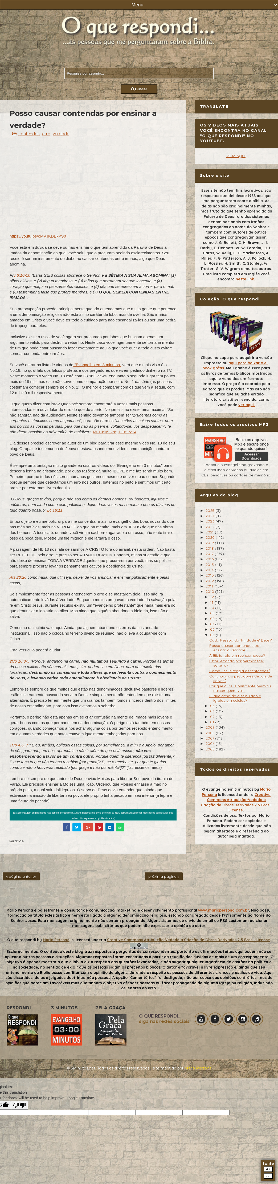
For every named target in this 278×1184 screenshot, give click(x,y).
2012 (210, 580)
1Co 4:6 (17, 745)
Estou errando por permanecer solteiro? (236, 663)
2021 (210, 532)
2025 (210, 510)
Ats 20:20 (18, 577)
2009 (211, 727)
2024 (210, 515)
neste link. (245, 279)
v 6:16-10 (22, 275)
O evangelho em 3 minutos (227, 789)
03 (213, 711)
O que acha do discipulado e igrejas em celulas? (235, 698)
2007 (210, 738)
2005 (211, 749)
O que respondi (21, 939)
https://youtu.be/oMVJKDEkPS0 (38, 236)
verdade (61, 133)
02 (213, 716)
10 (212, 607)
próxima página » (163, 876)
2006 (210, 743)
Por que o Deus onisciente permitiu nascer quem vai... (240, 688)
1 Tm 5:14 (127, 432)
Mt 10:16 (100, 432)
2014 (210, 569)
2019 (210, 542)
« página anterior (21, 876)
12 (212, 596)
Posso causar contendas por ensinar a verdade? (235, 647)
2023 (210, 521)
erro (46, 133)
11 (212, 602)
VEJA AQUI (236, 155)
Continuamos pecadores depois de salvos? (240, 678)
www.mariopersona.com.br (223, 910)
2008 (211, 732)
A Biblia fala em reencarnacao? (237, 655)
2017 (210, 553)
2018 (210, 548)
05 (213, 634)
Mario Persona (56, 939)
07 (212, 624)
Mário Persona (198, 1068)
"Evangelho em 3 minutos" (97, 364)
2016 (210, 559)
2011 (210, 586)
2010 (210, 591)
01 (212, 722)
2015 (210, 564)
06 (212, 629)
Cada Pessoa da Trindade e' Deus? (240, 640)
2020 (211, 537)
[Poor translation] (19, 1105)
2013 (210, 575)
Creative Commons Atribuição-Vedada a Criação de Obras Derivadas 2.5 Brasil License (236, 802)
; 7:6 (112, 432)
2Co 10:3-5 (19, 661)
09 (213, 613)
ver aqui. (246, 404)
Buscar (139, 89)
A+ (268, 1169)
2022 (210, 526)
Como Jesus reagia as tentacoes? (239, 670)
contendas (29, 133)
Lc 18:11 (55, 510)
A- (268, 1176)
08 (213, 618)
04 (213, 705)
